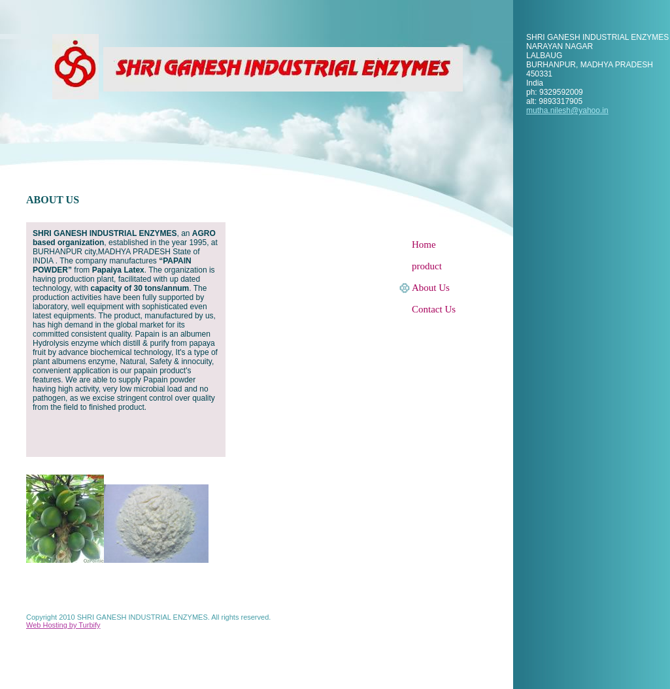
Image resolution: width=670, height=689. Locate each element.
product (427, 266)
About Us (431, 287)
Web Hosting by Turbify (63, 625)
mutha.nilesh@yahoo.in (567, 110)
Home (424, 244)
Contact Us (434, 309)
